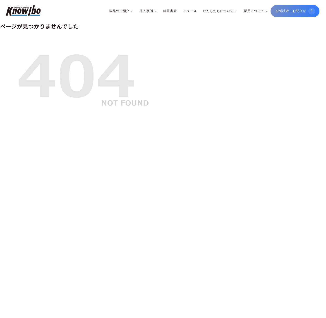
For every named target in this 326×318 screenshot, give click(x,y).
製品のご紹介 (121, 11)
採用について (255, 11)
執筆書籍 (170, 11)
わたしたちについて (220, 11)
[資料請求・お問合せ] (294, 11)
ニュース (190, 11)
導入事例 (148, 11)
